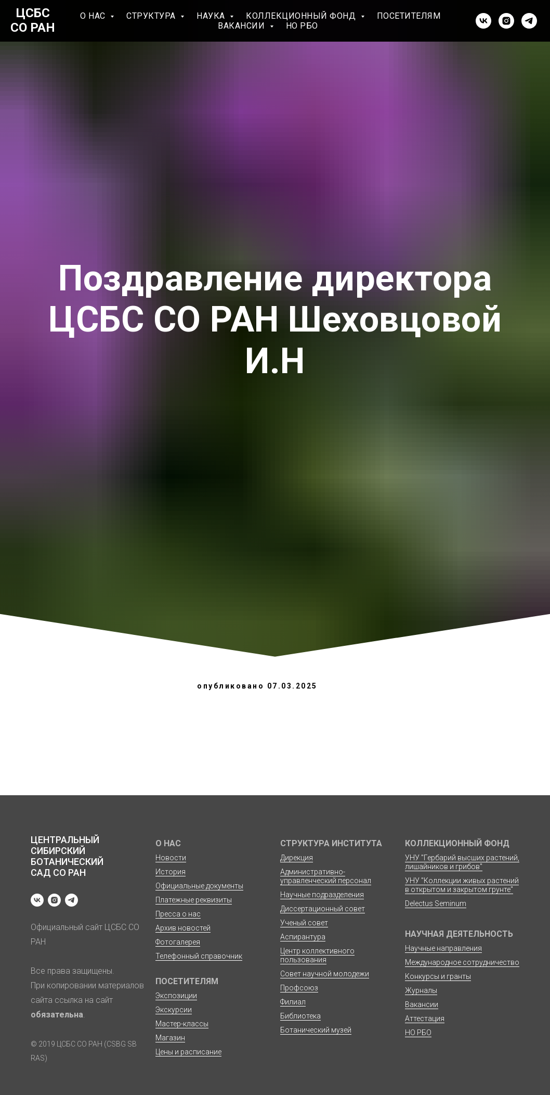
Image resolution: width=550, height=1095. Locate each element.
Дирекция (296, 858)
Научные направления (443, 948)
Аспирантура (302, 937)
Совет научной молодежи (324, 974)
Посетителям (409, 16)
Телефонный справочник (198, 956)
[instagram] (506, 21)
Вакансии (242, 26)
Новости (170, 858)
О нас (94, 16)
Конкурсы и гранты (438, 976)
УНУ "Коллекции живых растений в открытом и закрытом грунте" (462, 885)
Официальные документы (199, 886)
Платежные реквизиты (193, 900)
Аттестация (424, 1018)
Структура (152, 16)
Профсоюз (299, 988)
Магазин (170, 1038)
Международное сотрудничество (462, 962)
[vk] (483, 21)
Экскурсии (173, 1009)
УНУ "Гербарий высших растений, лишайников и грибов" (462, 862)
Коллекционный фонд (302, 16)
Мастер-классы (181, 1024)
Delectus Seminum (435, 903)
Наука (212, 16)
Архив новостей (183, 928)
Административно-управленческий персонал (325, 876)
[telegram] (529, 21)
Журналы (421, 990)
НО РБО (302, 26)
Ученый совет (304, 923)
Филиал (293, 1002)
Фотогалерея (177, 942)
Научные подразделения (322, 894)
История (170, 872)
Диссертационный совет (322, 909)
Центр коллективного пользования (317, 955)
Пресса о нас (178, 914)
